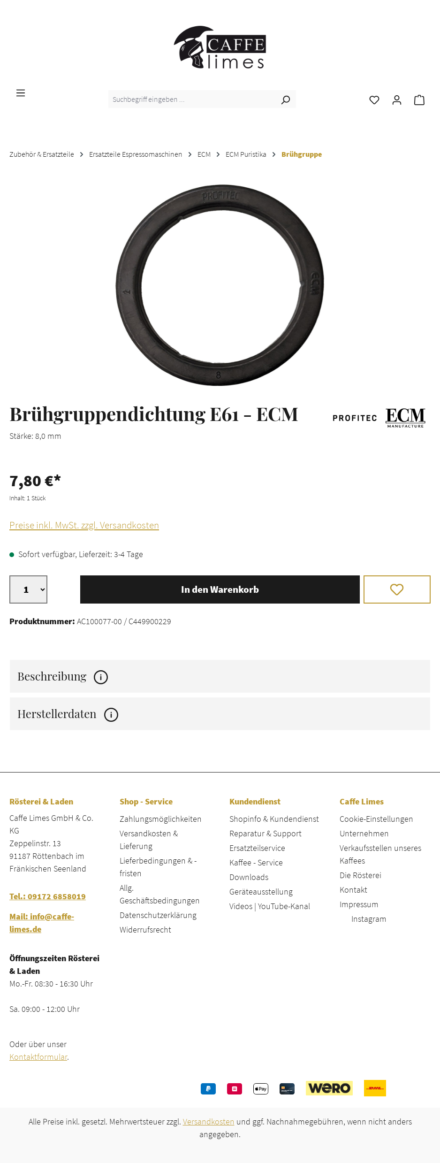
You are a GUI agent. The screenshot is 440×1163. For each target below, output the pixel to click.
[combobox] (191, 99)
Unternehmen (364, 833)
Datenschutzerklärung (158, 915)
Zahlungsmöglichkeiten (161, 818)
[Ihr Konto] (397, 99)
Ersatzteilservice (257, 847)
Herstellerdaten (67, 713)
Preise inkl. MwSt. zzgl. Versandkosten (84, 525)
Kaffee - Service (256, 862)
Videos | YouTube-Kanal (269, 906)
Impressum (359, 904)
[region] (220, 285)
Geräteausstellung (261, 891)
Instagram (369, 918)
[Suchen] (285, 99)
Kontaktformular (38, 1056)
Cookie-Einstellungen (376, 818)
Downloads (248, 877)
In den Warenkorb (220, 589)
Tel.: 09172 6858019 (47, 896)
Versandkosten (209, 1121)
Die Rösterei (360, 875)
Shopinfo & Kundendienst (274, 818)
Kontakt (353, 889)
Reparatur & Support (265, 833)
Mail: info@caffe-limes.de (41, 922)
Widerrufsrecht (145, 929)
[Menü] (20, 92)
